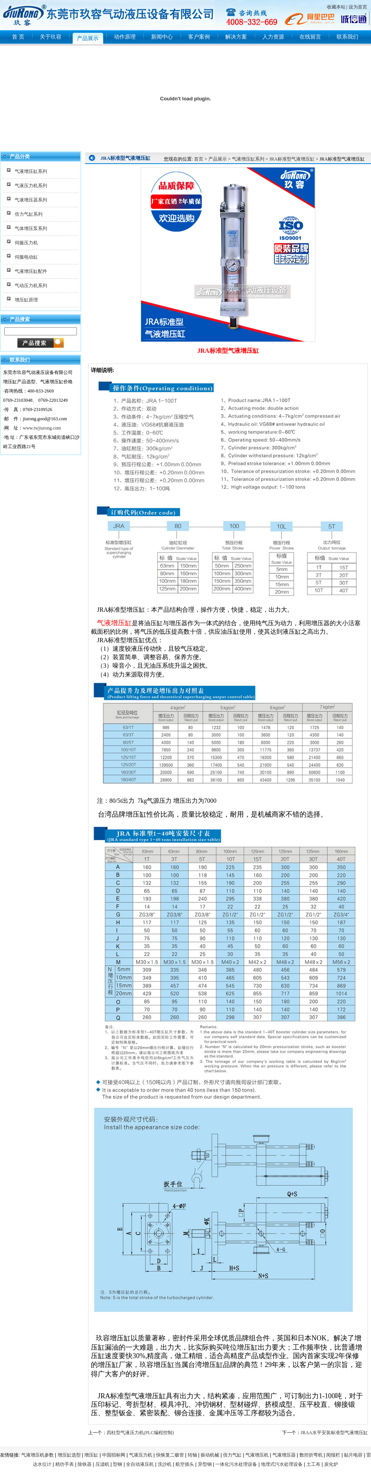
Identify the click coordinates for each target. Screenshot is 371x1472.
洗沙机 (165, 1464)
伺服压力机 (26, 242)
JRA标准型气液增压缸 (292, 159)
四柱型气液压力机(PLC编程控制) (140, 1432)
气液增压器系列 (31, 200)
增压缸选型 (69, 1455)
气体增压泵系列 (31, 228)
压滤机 (102, 1464)
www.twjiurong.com (42, 428)
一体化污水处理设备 (236, 1464)
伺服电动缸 (26, 257)
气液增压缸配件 (31, 271)
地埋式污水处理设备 (282, 1464)
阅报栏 (333, 1455)
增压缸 (91, 1455)
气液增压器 (284, 1455)
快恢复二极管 (170, 1455)
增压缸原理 (26, 300)
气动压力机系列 (31, 285)
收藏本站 (336, 7)
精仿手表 (64, 1464)
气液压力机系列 (31, 185)
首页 (198, 159)
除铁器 (85, 1464)
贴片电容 (353, 1455)
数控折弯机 (311, 1455)
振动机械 (210, 1455)
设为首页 (358, 7)
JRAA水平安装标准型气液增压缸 (334, 1432)
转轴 (192, 1455)
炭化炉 (331, 1464)
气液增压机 (257, 1455)
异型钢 (205, 1464)
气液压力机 (140, 1455)
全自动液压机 (140, 1464)
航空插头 (184, 1464)
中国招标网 (113, 1455)
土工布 (313, 1464)
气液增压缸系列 (31, 171)
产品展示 (217, 159)
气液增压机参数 (37, 1455)
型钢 (117, 1464)
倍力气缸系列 (29, 214)
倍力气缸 (232, 1455)
